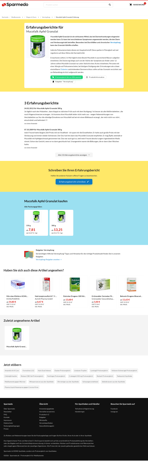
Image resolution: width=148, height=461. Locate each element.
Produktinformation (95, 78)
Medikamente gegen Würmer (15, 382)
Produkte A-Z (44, 415)
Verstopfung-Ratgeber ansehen (49, 260)
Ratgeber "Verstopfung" (62, 82)
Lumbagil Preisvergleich (99, 371)
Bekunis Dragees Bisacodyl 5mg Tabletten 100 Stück (131, 297)
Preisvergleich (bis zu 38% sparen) (66, 78)
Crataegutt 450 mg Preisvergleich (81, 377)
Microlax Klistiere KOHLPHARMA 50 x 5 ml (17, 297)
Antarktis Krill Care (12, 371)
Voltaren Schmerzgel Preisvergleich (124, 371)
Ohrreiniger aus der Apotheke (68, 382)
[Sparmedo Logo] (15, 4)
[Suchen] (109, 4)
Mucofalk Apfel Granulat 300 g (16, 347)
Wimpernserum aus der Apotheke (41, 382)
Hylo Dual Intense (44, 371)
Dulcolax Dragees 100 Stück (74, 297)
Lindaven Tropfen (80, 371)
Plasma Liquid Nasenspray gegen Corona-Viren (21, 388)
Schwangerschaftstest (90, 382)
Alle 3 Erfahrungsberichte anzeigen (74, 155)
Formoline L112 (28, 371)
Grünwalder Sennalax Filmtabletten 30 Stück (103, 297)
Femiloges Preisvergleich (56, 377)
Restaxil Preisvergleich (105, 377)
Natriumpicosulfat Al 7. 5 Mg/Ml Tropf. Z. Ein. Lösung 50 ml (46, 297)
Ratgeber (42, 418)
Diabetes (85, 70)
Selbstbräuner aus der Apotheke (113, 382)
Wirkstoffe (43, 421)
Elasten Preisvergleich (62, 371)
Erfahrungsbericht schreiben (74, 182)
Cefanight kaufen (11, 377)
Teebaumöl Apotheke (124, 377)
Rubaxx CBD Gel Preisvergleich (32, 377)
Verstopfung (66, 45)
